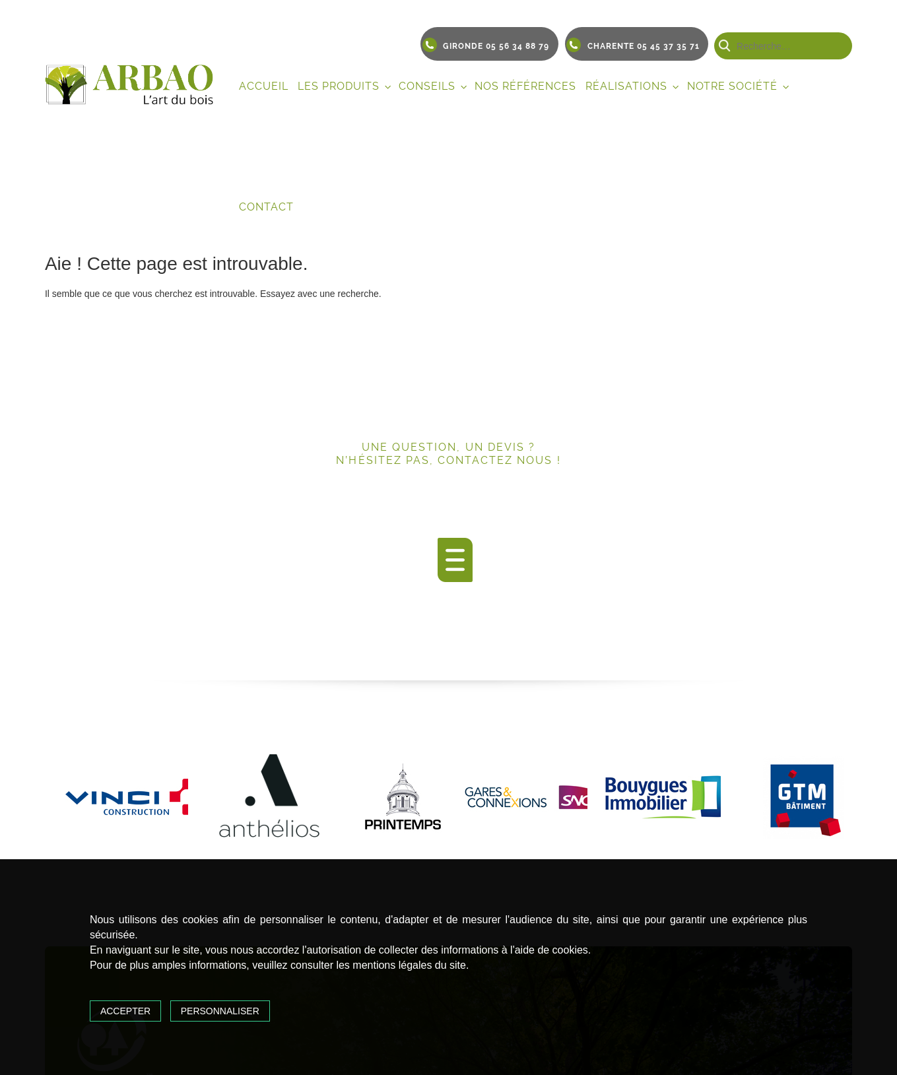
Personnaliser (220, 1011)
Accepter (125, 1011)
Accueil (263, 86)
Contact (266, 207)
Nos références (525, 86)
